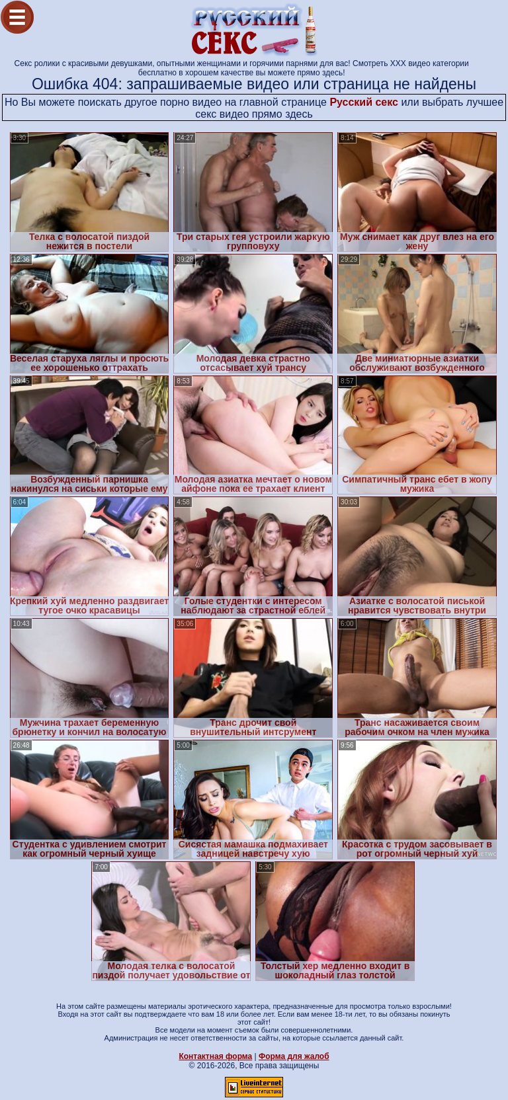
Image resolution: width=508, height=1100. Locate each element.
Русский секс (363, 102)
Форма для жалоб (294, 1056)
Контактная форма (215, 1056)
